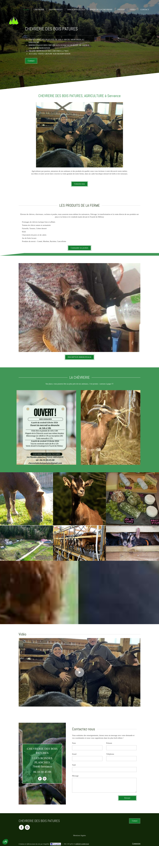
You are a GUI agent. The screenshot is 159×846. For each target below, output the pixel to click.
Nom (74, 743)
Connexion (136, 844)
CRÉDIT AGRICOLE (82, 844)
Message (75, 776)
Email (74, 754)
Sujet (74, 765)
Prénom (109, 743)
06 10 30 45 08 (42, 771)
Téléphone (110, 754)
